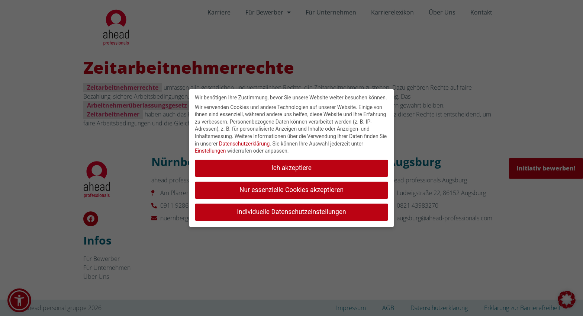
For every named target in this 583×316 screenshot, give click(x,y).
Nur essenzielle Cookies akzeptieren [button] (291, 188)
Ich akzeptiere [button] (291, 166)
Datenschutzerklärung (244, 142)
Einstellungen (210, 149)
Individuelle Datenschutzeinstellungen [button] (291, 210)
